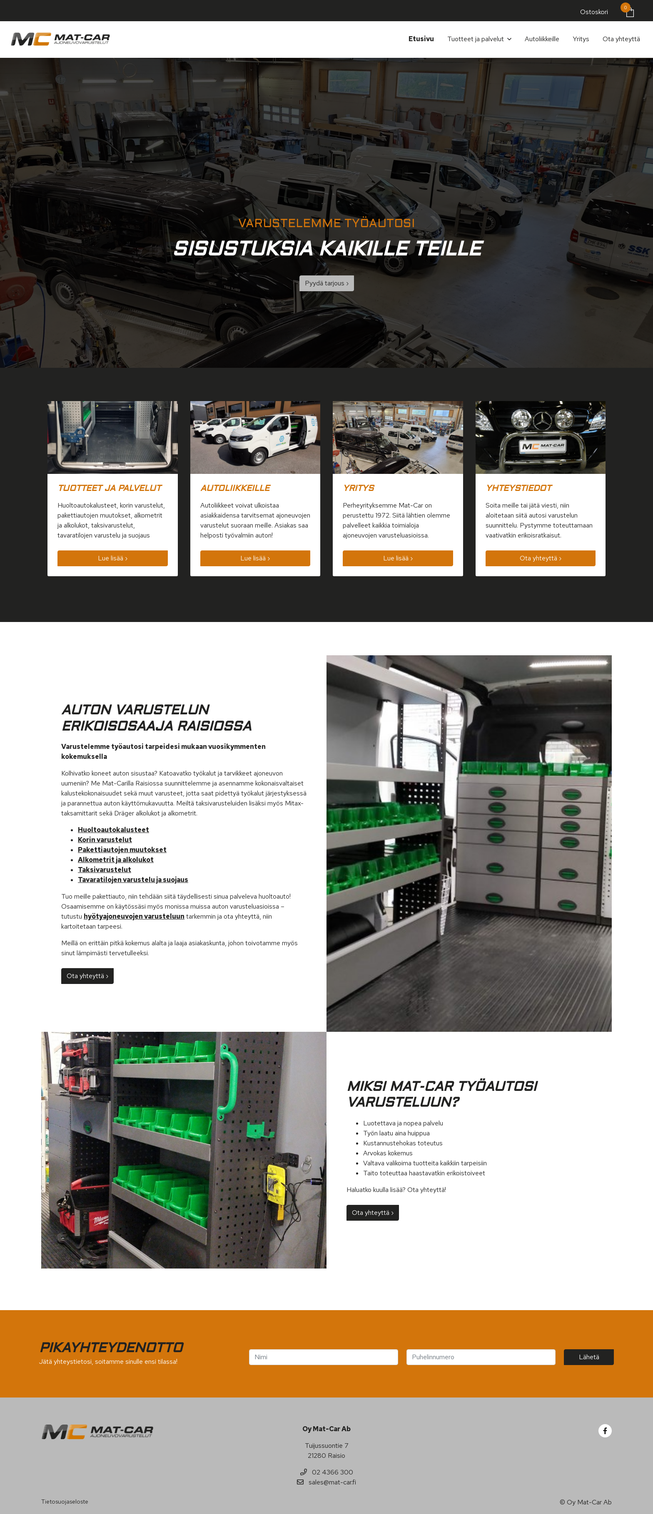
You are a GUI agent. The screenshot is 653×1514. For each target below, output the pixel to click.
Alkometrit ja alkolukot (116, 859)
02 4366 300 (326, 1472)
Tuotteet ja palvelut (475, 39)
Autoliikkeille (542, 39)
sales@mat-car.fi (326, 1482)
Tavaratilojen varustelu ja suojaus (133, 879)
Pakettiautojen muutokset (122, 849)
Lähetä (589, 1357)
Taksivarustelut (104, 869)
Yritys (581, 39)
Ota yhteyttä (621, 39)
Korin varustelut (105, 839)
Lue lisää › (112, 558)
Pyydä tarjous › (327, 283)
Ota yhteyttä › (540, 558)
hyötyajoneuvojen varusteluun (134, 916)
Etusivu (421, 39)
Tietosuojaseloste (64, 1501)
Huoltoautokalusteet (113, 829)
